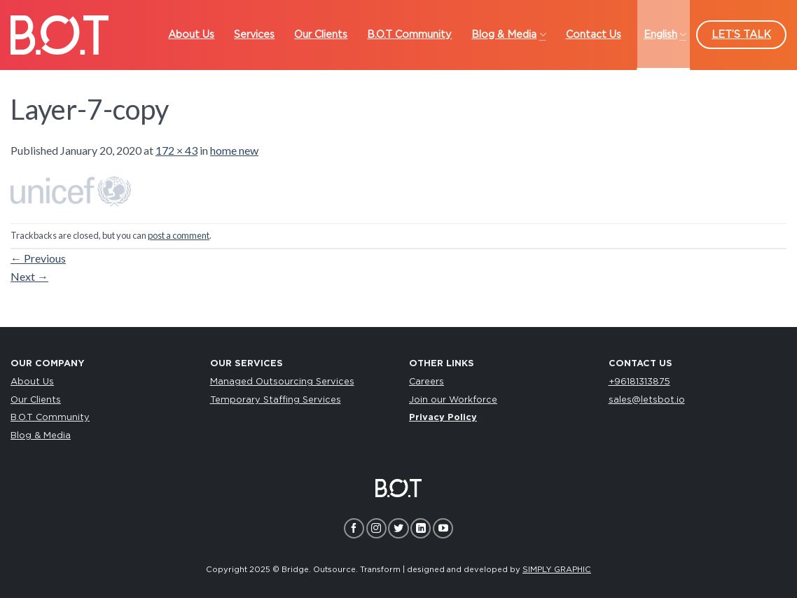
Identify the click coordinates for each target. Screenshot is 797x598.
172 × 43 (176, 150)
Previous (38, 258)
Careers (426, 382)
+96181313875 (639, 382)
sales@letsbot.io (647, 400)
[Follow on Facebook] (354, 528)
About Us (32, 382)
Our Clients (36, 400)
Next (29, 276)
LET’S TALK (741, 34)
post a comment (178, 235)
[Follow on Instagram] (376, 528)
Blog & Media (41, 435)
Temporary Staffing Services (275, 400)
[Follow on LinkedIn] (420, 528)
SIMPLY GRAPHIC (556, 569)
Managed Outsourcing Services (282, 382)
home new (234, 150)
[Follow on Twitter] (398, 528)
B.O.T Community (50, 417)
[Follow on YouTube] (443, 528)
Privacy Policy (443, 417)
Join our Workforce (453, 400)
